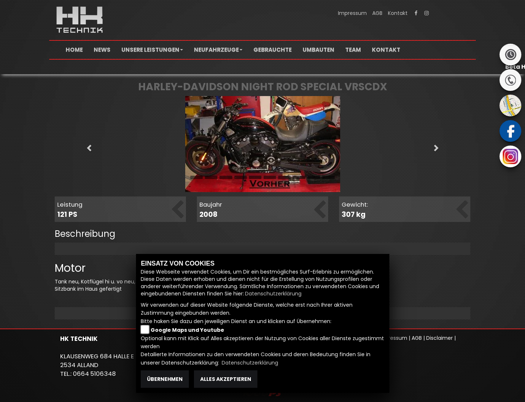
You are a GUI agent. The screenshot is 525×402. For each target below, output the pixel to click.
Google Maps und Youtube (187, 330)
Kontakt (398, 13)
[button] (152, 50)
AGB (377, 13)
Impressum (352, 13)
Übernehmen (165, 379)
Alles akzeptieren (225, 379)
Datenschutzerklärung (273, 293)
